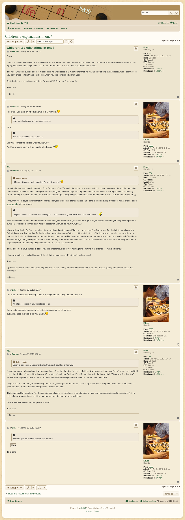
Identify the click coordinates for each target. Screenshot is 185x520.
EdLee (146, 140)
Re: (9, 167)
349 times (158, 155)
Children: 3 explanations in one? (28, 36)
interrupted (12, 204)
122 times (159, 71)
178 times (158, 69)
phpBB (83, 508)
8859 (151, 146)
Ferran (146, 47)
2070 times (160, 157)
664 (150, 54)
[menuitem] (24, 23)
